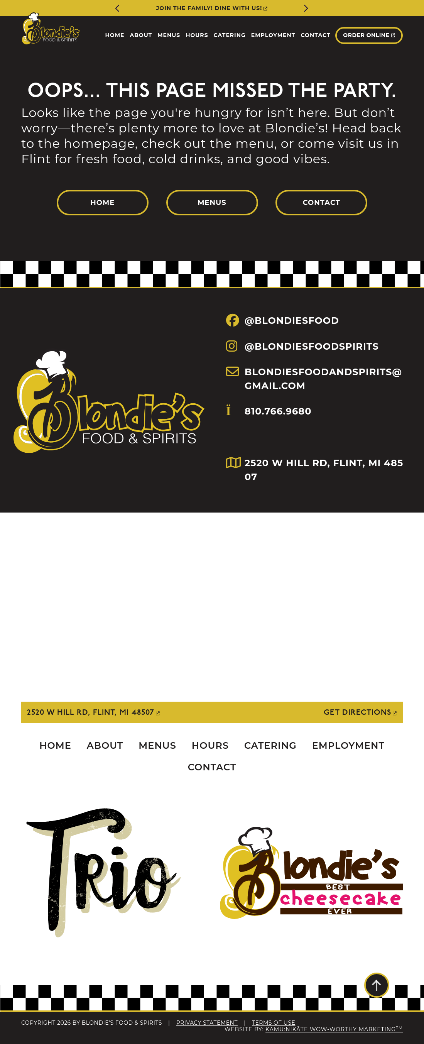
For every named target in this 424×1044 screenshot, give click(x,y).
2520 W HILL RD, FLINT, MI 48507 (315, 469)
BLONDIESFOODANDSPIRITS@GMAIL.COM (314, 378)
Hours (210, 745)
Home (102, 202)
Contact (321, 202)
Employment (348, 745)
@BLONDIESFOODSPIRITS (302, 346)
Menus (212, 202)
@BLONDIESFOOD (282, 320)
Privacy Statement (207, 1022)
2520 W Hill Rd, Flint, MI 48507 (90, 712)
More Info (228, 8)
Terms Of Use (274, 1022)
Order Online (366, 35)
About (105, 745)
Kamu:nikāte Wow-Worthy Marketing (334, 1029)
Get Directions (357, 712)
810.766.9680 (269, 423)
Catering (270, 745)
